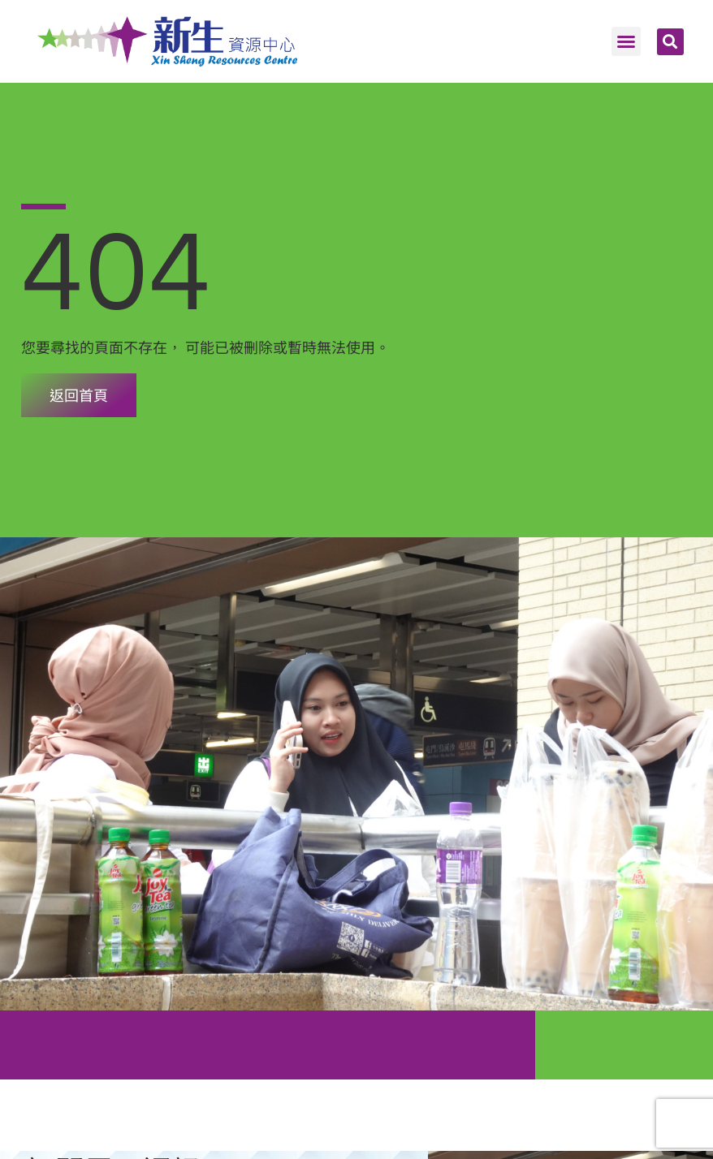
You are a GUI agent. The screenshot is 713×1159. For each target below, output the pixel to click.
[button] (626, 41)
